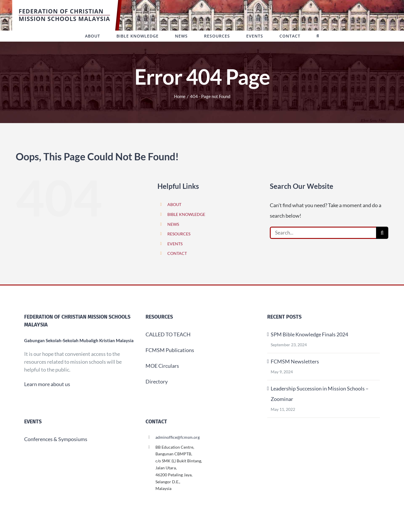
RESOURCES (178, 233)
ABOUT (174, 204)
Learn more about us (47, 384)
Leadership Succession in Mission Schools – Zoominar (319, 393)
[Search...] (323, 233)
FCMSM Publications (170, 350)
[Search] (382, 233)
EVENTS (174, 243)
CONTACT (177, 253)
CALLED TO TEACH (168, 334)
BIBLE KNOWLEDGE (186, 214)
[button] (318, 36)
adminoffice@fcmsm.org (177, 437)
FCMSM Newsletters (295, 361)
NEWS (173, 224)
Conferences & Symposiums (55, 439)
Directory (157, 381)
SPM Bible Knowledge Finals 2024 (309, 334)
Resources (159, 317)
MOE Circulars (162, 366)
